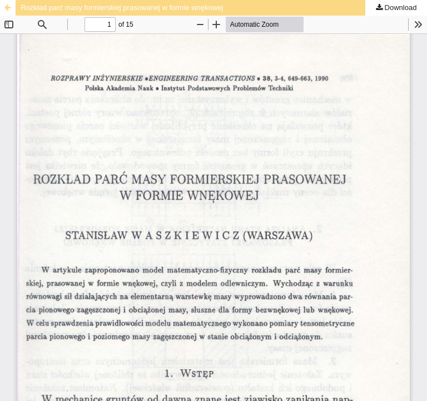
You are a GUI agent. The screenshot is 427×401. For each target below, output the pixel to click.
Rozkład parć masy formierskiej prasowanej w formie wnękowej (122, 7)
